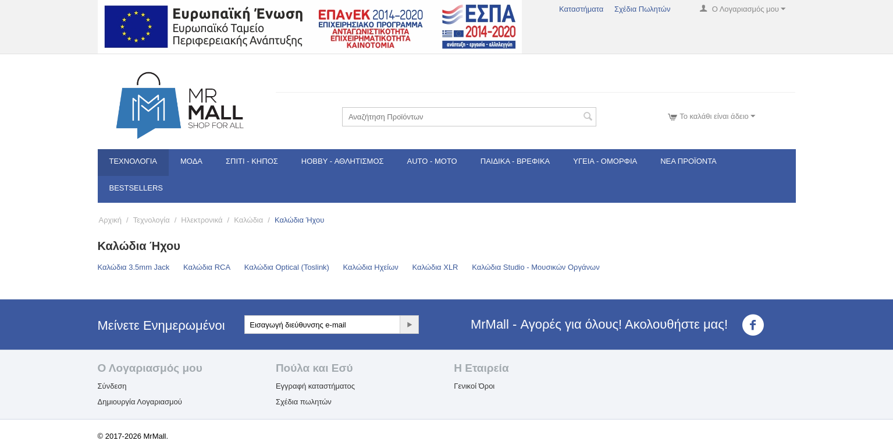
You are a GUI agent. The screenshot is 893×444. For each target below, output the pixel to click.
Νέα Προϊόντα (688, 161)
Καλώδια (248, 220)
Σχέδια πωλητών (304, 401)
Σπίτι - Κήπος (252, 161)
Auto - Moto (432, 161)
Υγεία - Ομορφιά (605, 161)
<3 (760, 325)
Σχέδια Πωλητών (642, 9)
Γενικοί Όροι (474, 386)
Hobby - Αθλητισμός (342, 161)
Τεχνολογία (133, 161)
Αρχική (110, 220)
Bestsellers (136, 188)
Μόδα (191, 161)
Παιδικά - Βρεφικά (515, 161)
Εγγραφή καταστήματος (315, 386)
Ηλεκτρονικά (201, 220)
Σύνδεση (112, 386)
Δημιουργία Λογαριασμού (140, 401)
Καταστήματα (581, 9)
